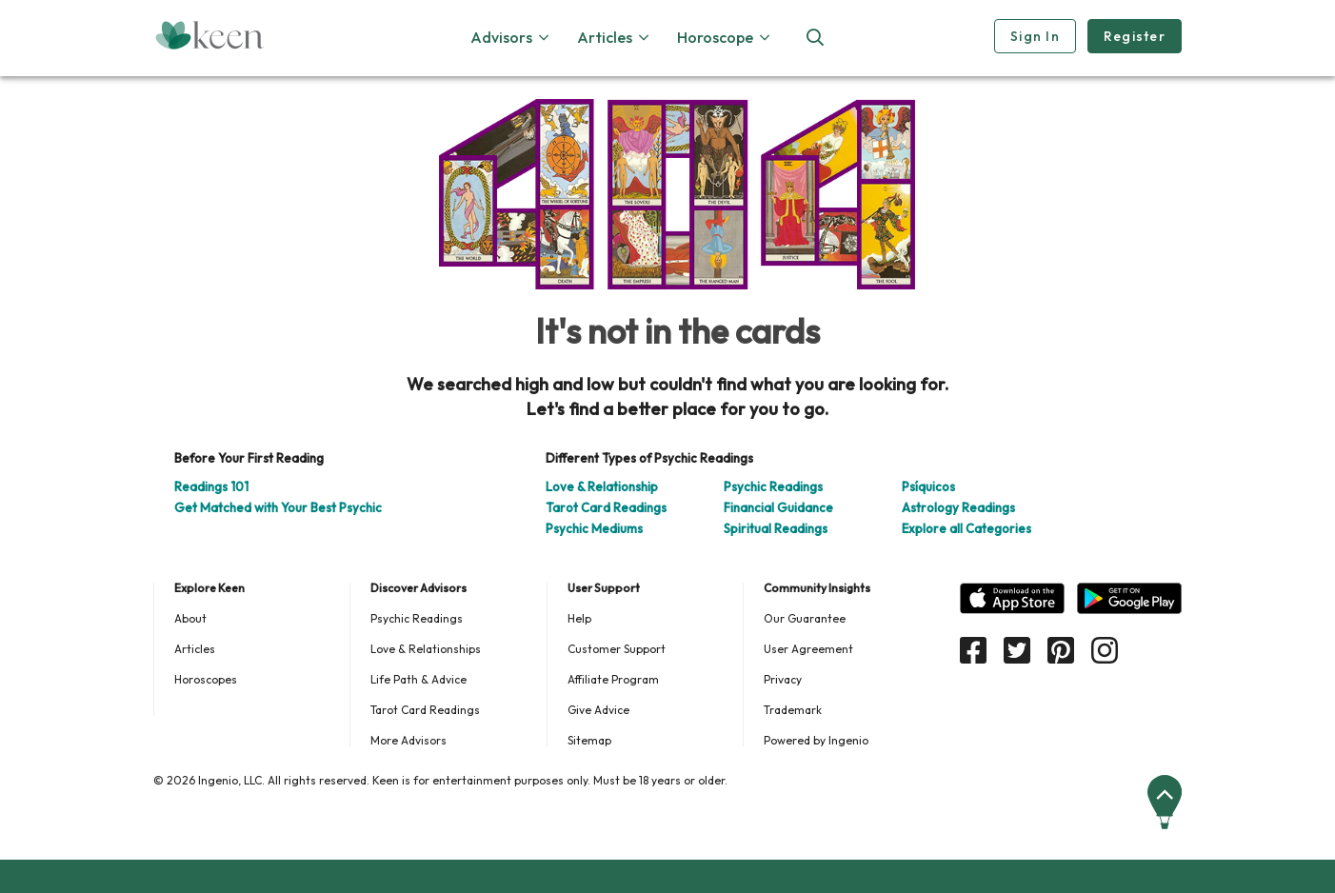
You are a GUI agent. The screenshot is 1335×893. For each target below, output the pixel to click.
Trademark (793, 710)
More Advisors (408, 740)
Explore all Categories (966, 528)
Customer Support (617, 649)
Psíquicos (928, 486)
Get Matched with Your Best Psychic (278, 507)
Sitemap (589, 740)
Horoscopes (205, 679)
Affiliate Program (613, 679)
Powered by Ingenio (816, 740)
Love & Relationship (602, 486)
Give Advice (598, 710)
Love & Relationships (425, 649)
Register (1135, 36)
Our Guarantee (805, 618)
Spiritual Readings (775, 528)
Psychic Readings (773, 486)
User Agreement (808, 649)
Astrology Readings (958, 507)
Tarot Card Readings (606, 507)
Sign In (1035, 36)
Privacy (783, 679)
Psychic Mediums (594, 528)
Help (579, 618)
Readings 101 (211, 486)
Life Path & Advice (418, 679)
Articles (194, 649)
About (190, 618)
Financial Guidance (778, 507)
